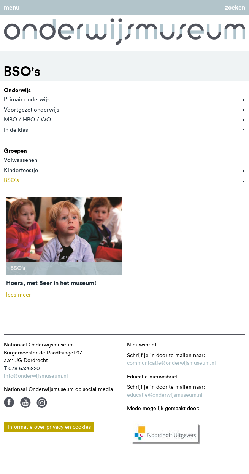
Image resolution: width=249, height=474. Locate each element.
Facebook (9, 402)
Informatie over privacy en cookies (49, 426)
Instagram (41, 402)
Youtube (25, 402)
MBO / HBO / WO (27, 119)
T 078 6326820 (22, 368)
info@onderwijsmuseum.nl (36, 375)
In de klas (16, 129)
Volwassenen (20, 159)
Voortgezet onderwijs (31, 109)
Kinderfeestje (21, 170)
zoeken (235, 7)
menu (11, 7)
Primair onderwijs (27, 99)
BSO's (11, 180)
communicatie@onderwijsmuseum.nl (171, 362)
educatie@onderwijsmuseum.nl (165, 394)
